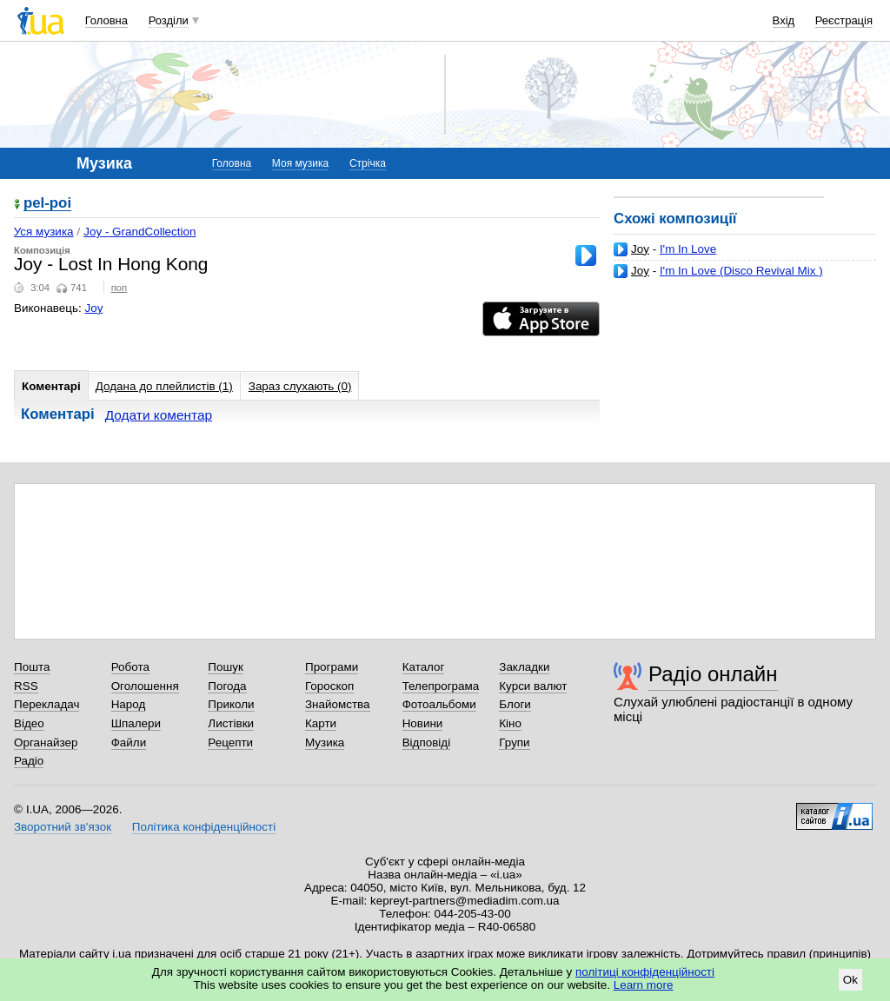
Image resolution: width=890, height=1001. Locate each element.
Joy (640, 248)
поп (119, 287)
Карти (320, 723)
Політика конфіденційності (204, 826)
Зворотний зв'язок (62, 826)
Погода (227, 686)
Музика (324, 742)
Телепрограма (441, 686)
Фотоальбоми (439, 704)
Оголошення (145, 686)
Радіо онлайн (713, 674)
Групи (514, 742)
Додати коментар (158, 415)
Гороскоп (329, 686)
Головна (106, 20)
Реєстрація (844, 20)
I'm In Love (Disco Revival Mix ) (741, 270)
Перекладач (46, 704)
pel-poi (47, 203)
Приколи (231, 704)
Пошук (225, 666)
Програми (331, 666)
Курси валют (533, 686)
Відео (29, 723)
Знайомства (337, 704)
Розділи (169, 20)
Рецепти (230, 742)
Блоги (515, 704)
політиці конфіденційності (644, 971)
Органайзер (45, 742)
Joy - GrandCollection (139, 231)
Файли (129, 742)
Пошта (32, 666)
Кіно (510, 723)
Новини (422, 723)
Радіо (28, 760)
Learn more (644, 984)
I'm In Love (688, 248)
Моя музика (300, 163)
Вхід (784, 20)
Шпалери (136, 723)
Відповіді (426, 742)
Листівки (231, 723)
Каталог (423, 666)
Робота (130, 666)
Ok (850, 979)
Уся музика (44, 231)
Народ (128, 704)
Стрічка (367, 163)
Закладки (524, 666)
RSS (26, 686)
